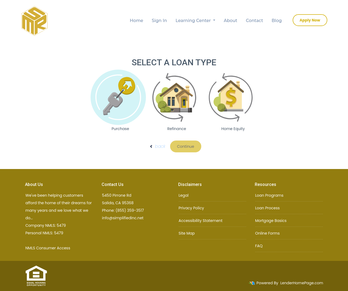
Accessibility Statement (201, 220)
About (230, 20)
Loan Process (267, 208)
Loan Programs (269, 195)
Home (136, 20)
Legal (184, 195)
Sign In (159, 20)
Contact (254, 20)
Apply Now (310, 20)
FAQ (259, 246)
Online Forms (267, 233)
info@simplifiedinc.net (122, 218)
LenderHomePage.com (301, 283)
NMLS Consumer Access (48, 248)
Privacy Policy (191, 208)
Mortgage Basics (271, 220)
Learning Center (193, 20)
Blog (277, 20)
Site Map (187, 233)
